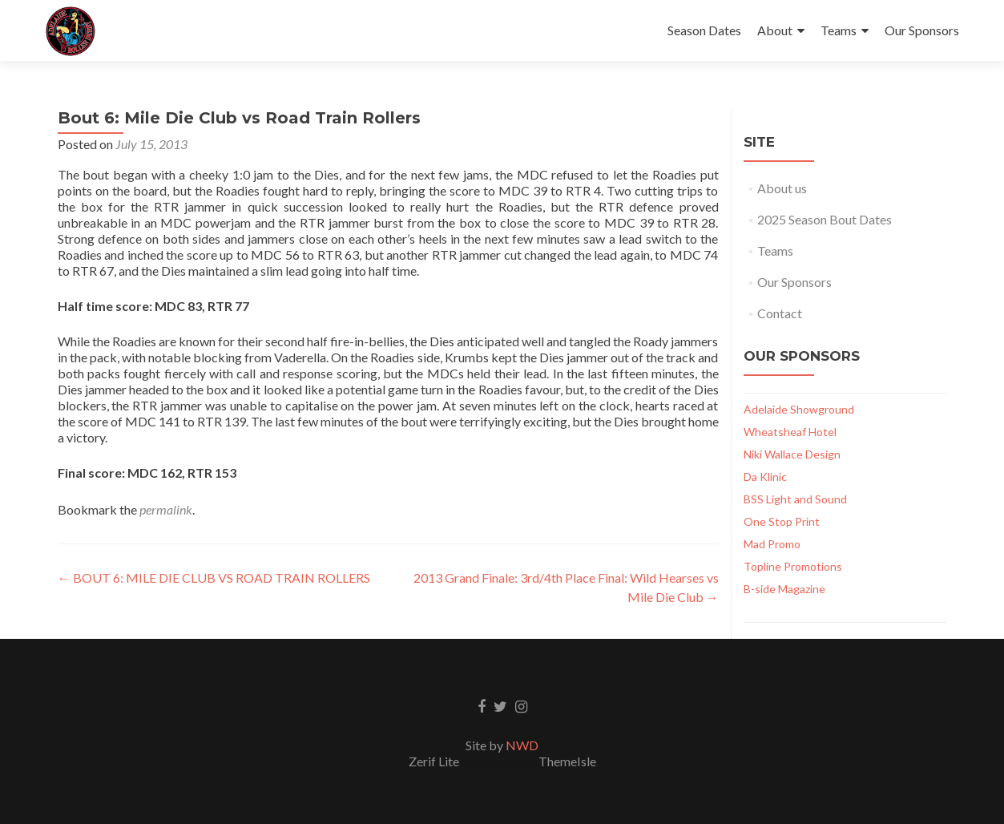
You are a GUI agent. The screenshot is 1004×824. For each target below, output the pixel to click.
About (774, 30)
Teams (839, 30)
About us (782, 188)
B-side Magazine (784, 589)
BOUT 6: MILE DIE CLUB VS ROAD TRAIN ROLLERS (214, 577)
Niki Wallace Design (792, 454)
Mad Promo (772, 544)
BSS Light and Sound (795, 499)
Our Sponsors (922, 30)
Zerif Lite (435, 761)
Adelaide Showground (799, 409)
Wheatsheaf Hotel (790, 431)
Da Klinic (765, 476)
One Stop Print (782, 521)
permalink (165, 509)
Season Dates (704, 30)
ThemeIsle (567, 761)
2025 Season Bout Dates (824, 219)
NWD (522, 745)
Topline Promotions (793, 566)
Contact (779, 313)
